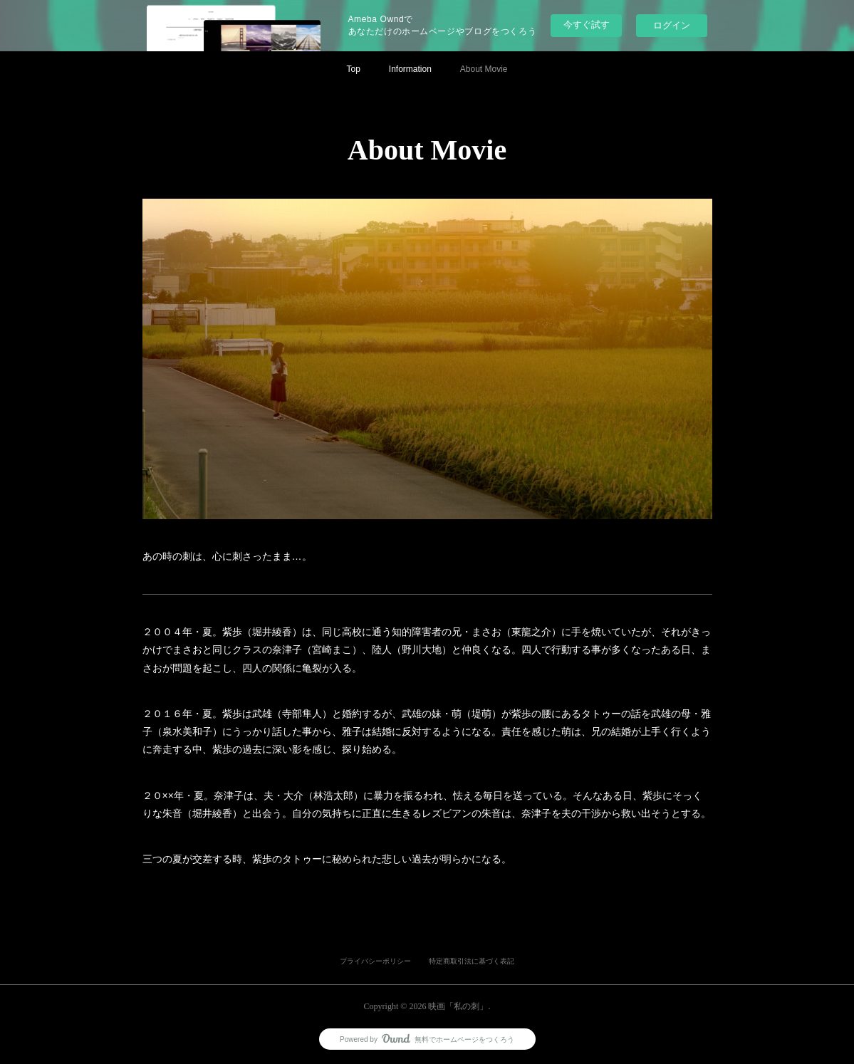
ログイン (671, 25)
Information (410, 69)
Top (353, 69)
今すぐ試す (586, 24)
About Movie (484, 69)
